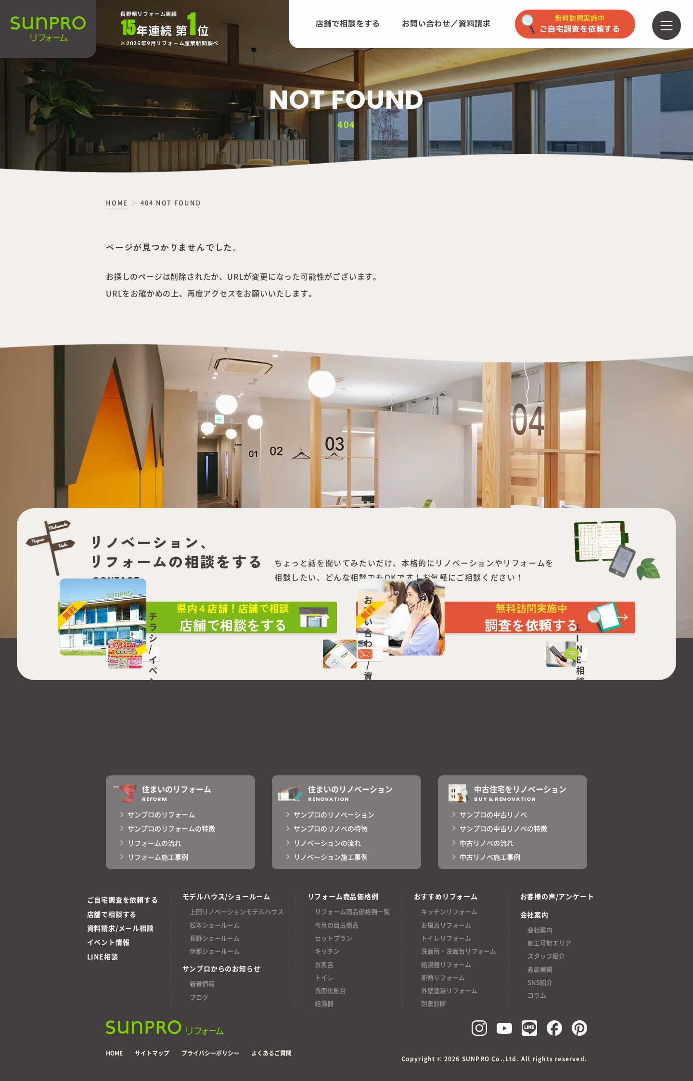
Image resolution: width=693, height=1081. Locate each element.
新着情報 (202, 983)
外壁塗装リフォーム (449, 990)
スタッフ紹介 (546, 955)
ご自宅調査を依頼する (122, 899)
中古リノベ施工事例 (490, 857)
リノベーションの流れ (327, 843)
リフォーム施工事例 (158, 857)
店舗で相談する (112, 914)
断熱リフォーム (443, 977)
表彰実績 (539, 969)
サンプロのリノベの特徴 (331, 828)
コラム (536, 995)
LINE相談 (102, 956)
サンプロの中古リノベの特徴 (503, 828)
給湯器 (324, 1003)
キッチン (327, 950)
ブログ (199, 997)
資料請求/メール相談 (120, 928)
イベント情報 (108, 942)
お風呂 (324, 964)
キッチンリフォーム (449, 911)
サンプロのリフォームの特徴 (171, 828)
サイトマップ (152, 1053)
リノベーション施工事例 (331, 857)
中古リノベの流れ (486, 843)
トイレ (324, 977)
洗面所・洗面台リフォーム (458, 950)
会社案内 (539, 929)
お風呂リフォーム (446, 924)
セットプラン (333, 937)
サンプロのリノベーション (334, 814)
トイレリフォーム (446, 937)
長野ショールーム (215, 937)
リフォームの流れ (154, 843)
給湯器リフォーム (446, 964)
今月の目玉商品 (337, 924)
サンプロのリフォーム (161, 814)
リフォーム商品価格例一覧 (352, 911)
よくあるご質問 (271, 1053)
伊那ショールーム (215, 950)
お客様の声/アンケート (557, 896)
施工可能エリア (549, 942)
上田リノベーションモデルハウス (236, 911)
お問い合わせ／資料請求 (446, 24)
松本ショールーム (215, 924)
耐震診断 (433, 1003)
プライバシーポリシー (210, 1053)
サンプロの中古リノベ (493, 814)
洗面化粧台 (330, 990)
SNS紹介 (539, 982)
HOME (114, 1053)
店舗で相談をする (348, 24)
